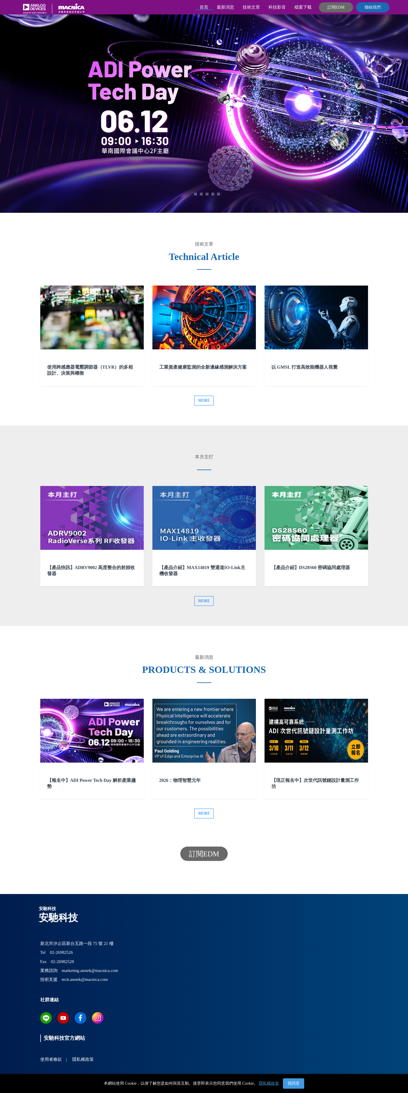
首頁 (204, 7)
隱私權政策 (269, 1083)
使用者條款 (51, 1059)
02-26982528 (62, 961)
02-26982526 (61, 952)
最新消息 (225, 7)
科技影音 (277, 7)
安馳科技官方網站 (64, 1038)
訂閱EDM (335, 7)
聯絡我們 (373, 7)
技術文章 (251, 7)
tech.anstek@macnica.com (85, 979)
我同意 (294, 1083)
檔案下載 (303, 7)
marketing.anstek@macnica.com (90, 970)
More (204, 400)
